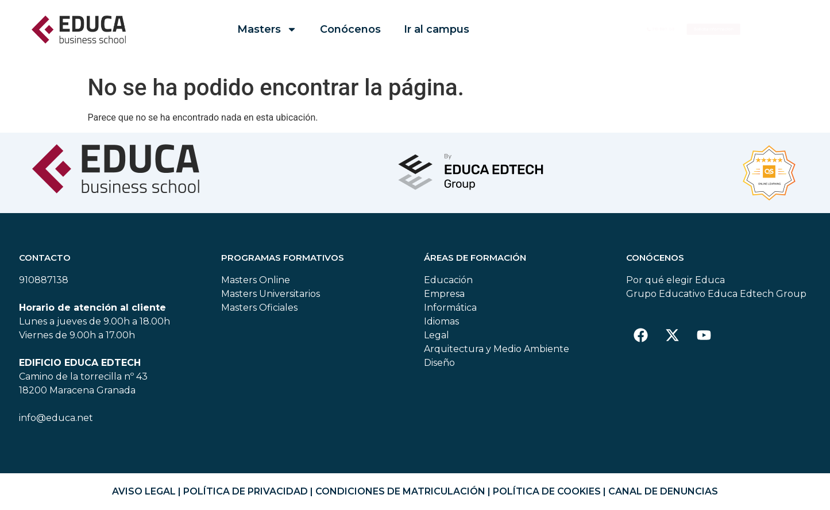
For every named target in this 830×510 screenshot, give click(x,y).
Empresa (444, 293)
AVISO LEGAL (144, 491)
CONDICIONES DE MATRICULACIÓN (400, 491)
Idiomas (441, 321)
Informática (450, 307)
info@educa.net (56, 417)
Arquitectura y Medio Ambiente (496, 348)
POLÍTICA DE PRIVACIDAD (245, 491)
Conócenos (350, 29)
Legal (436, 335)
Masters (267, 29)
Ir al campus (436, 29)
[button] (745, 29)
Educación (448, 280)
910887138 (43, 280)
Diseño (439, 362)
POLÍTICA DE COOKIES (547, 491)
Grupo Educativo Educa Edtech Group (716, 293)
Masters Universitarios (270, 293)
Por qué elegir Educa (675, 280)
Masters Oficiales (259, 307)
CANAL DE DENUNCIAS (663, 491)
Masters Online (255, 280)
